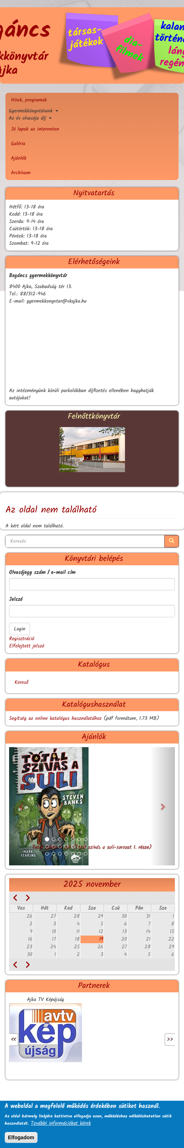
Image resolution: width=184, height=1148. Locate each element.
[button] (21, 806)
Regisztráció (21, 639)
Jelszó (16, 599)
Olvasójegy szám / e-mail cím (42, 572)
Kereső (21, 682)
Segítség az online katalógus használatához (55, 718)
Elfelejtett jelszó (26, 646)
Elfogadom (21, 1137)
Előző (23, 1039)
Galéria (18, 144)
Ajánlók (18, 158)
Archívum (21, 173)
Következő (154, 1039)
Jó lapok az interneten (35, 129)
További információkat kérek (61, 1123)
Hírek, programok (29, 100)
